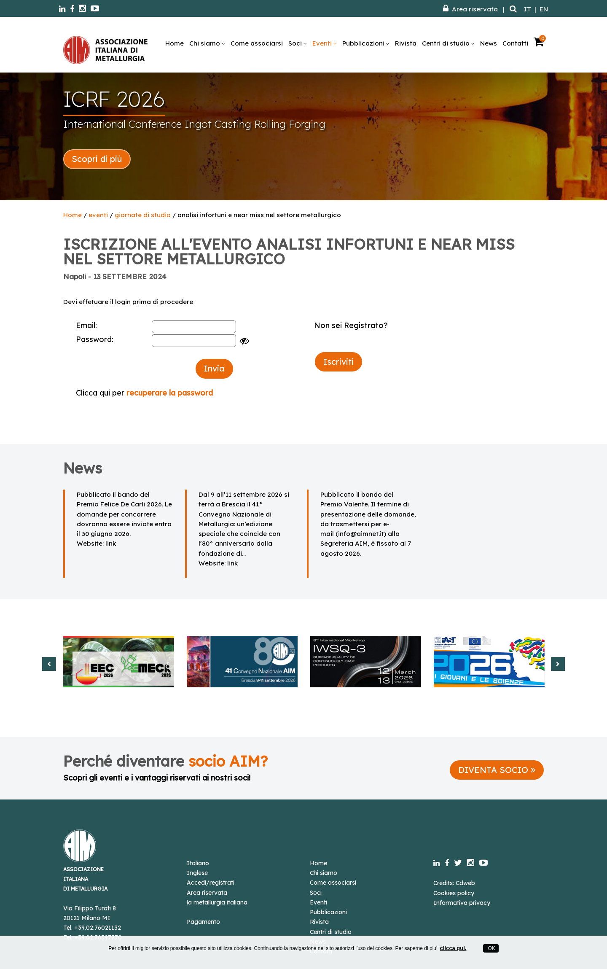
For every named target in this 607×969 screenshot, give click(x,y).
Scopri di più (97, 158)
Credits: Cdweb (454, 883)
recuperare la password (169, 393)
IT (527, 9)
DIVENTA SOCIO (496, 769)
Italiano (198, 863)
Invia (214, 368)
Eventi (324, 43)
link (110, 543)
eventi (98, 215)
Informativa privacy (461, 903)
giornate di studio (143, 215)
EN (544, 9)
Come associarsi (257, 43)
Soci (297, 43)
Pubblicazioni (365, 43)
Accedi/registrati (210, 882)
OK (490, 948)
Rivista (405, 43)
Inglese (197, 873)
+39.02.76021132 (97, 927)
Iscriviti (338, 361)
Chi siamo (207, 43)
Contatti (515, 43)
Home (174, 43)
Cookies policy (453, 893)
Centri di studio (448, 43)
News (488, 43)
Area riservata (470, 9)
